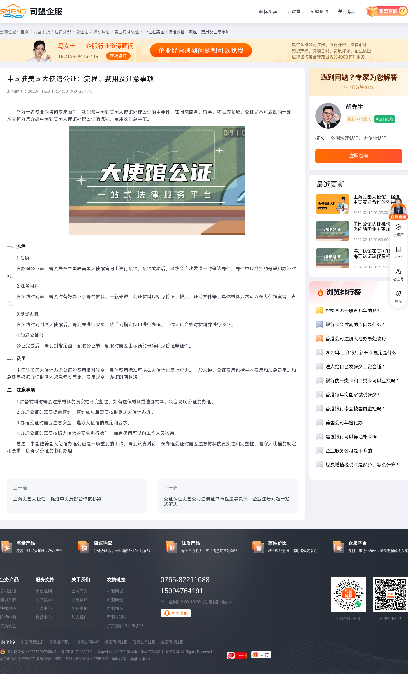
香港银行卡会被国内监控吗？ (356, 408)
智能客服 (175, 613)
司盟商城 (115, 591)
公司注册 (8, 591)
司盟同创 (115, 599)
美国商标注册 (116, 642)
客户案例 (79, 608)
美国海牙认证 (127, 31)
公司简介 (79, 591)
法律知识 (63, 31)
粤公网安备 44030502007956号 (32, 652)
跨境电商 (8, 617)
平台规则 (44, 591)
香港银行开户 (60, 642)
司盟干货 (42, 31)
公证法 (82, 31)
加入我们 (79, 617)
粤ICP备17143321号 (77, 652)
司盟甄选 (319, 11)
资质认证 (8, 626)
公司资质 (79, 599)
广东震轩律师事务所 (125, 626)
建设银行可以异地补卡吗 (351, 436)
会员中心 (44, 608)
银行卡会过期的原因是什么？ (356, 324)
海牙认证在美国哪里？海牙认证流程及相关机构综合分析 (376, 253)
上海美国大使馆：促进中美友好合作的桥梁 (57, 498)
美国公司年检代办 (344, 422)
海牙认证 (101, 31)
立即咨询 (358, 155)
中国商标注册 (32, 642)
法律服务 (8, 608)
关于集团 (347, 11)
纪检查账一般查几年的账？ (353, 310)
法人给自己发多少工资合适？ (356, 366)
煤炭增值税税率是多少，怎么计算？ (363, 464)
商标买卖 (268, 11)
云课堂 (294, 11)
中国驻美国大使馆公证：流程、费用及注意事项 (187, 31)
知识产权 (8, 599)
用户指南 (44, 599)
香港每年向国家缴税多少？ (353, 394)
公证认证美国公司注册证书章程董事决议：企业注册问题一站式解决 (227, 501)
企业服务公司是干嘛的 (349, 450)
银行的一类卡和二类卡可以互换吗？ (363, 380)
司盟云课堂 (117, 617)
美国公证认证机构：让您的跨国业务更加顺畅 (376, 226)
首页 (24, 31)
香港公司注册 (144, 642)
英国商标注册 (172, 642)
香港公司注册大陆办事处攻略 (356, 338)
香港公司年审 (88, 642)
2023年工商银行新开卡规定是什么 (361, 352)
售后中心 (44, 617)
